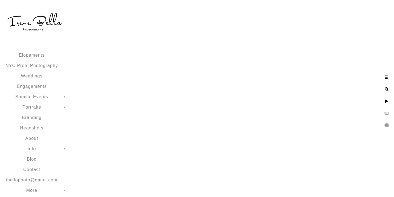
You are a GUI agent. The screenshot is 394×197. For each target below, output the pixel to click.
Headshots (32, 128)
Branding (32, 117)
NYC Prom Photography (31, 65)
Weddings (32, 76)
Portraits (31, 107)
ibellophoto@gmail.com (31, 180)
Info (32, 148)
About (31, 138)
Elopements (32, 55)
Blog (32, 159)
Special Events (31, 96)
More (31, 190)
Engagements (32, 86)
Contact (31, 169)
